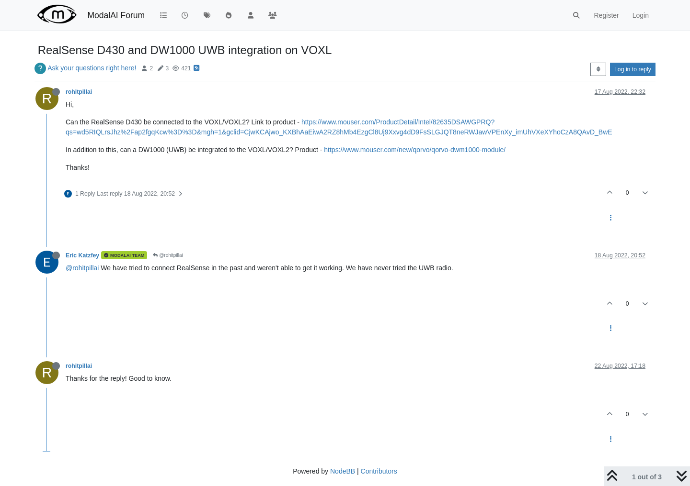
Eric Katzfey (82, 255)
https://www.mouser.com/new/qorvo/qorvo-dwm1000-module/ (415, 150)
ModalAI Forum (116, 15)
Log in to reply (632, 69)
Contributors (379, 471)
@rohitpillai (168, 255)
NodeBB (342, 471)
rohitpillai (79, 91)
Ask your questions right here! (91, 68)
